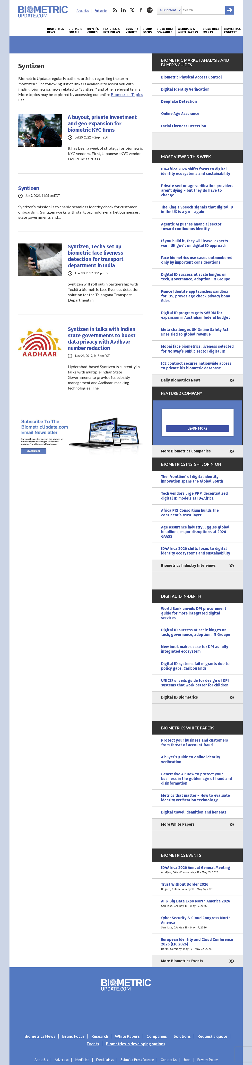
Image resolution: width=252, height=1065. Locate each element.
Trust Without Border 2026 (197, 887)
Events (93, 1043)
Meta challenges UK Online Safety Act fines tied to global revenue (194, 332)
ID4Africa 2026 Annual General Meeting (197, 870)
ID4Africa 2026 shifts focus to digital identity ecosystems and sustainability (195, 171)
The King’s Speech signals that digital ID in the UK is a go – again (197, 209)
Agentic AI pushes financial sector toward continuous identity (191, 226)
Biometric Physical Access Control (191, 77)
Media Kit (82, 1060)
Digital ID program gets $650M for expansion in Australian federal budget (195, 315)
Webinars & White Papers (188, 30)
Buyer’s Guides (93, 30)
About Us (83, 11)
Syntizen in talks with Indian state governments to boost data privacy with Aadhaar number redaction (102, 338)
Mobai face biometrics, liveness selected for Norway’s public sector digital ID (197, 348)
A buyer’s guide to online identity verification (190, 759)
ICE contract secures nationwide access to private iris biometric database (196, 365)
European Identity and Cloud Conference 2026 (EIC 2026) (197, 944)
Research (99, 1036)
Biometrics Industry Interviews (188, 565)
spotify (149, 10)
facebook (141, 10)
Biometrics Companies (164, 30)
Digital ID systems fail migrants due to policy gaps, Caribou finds (195, 666)
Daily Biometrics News (180, 380)
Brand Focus (147, 30)
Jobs (186, 1060)
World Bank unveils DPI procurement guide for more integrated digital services (193, 613)
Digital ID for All (76, 30)
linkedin (123, 10)
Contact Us (169, 1060)
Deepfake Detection (179, 101)
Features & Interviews (111, 30)
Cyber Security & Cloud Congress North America (197, 923)
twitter (132, 10)
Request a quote (212, 1036)
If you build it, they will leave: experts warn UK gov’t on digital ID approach (194, 243)
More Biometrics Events (182, 961)
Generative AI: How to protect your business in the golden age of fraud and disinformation (196, 779)
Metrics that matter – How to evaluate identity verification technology (195, 797)
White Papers (127, 1036)
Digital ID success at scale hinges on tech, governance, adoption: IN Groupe (195, 276)
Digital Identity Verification (185, 89)
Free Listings (105, 1060)
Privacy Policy (207, 1060)
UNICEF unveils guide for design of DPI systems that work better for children (195, 682)
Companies (157, 1036)
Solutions (182, 1036)
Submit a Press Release (137, 1060)
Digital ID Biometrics (179, 697)
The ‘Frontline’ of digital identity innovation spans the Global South (192, 479)
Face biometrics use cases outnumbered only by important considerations (196, 260)
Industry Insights (131, 30)
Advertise (62, 1060)
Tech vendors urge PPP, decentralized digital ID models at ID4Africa (194, 495)
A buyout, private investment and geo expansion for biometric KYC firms (102, 123)
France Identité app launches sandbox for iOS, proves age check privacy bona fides (195, 296)
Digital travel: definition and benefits (193, 812)
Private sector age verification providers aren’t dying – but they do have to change (197, 190)
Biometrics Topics (127, 94)
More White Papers (177, 824)
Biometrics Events (210, 30)
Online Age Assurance (180, 114)
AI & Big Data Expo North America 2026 (197, 903)
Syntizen (28, 188)
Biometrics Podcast (232, 30)
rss (114, 10)
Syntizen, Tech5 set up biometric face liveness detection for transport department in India (95, 256)
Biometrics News (55, 30)
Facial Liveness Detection (183, 126)
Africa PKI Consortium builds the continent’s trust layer (190, 512)
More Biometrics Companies (186, 451)
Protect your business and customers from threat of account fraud (194, 742)
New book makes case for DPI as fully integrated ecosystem (194, 649)
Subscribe (101, 11)
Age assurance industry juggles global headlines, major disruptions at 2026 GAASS (195, 532)
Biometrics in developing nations (135, 1043)
